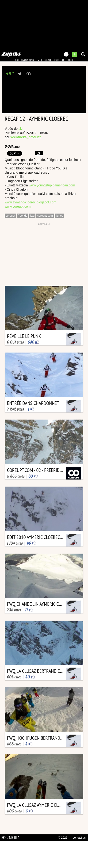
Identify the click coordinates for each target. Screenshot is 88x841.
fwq (32, 215)
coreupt (10, 215)
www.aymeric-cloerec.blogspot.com (30, 202)
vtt (40, 60)
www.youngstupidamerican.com (52, 185)
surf (57, 60)
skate (48, 60)
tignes (59, 215)
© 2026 (62, 837)
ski (17, 60)
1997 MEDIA (11, 837)
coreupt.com (45, 215)
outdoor (67, 60)
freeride (22, 215)
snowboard (28, 60)
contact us (79, 837)
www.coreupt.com (18, 206)
